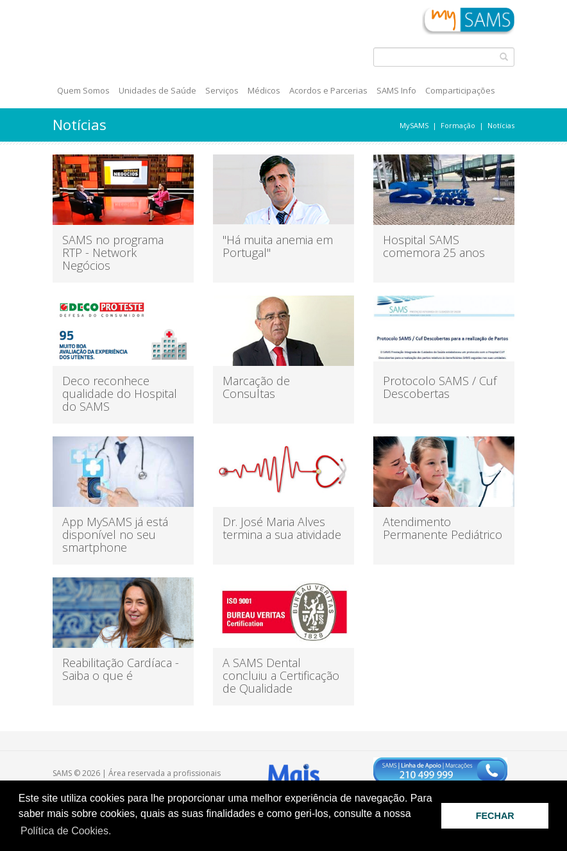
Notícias (500, 125)
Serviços (222, 90)
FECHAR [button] (495, 816)
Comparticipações (460, 90)
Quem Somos (83, 90)
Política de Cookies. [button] (66, 830)
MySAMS (414, 125)
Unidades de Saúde (157, 90)
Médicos (264, 90)
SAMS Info (396, 90)
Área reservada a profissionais (164, 773)
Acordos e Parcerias (328, 90)
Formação (458, 125)
